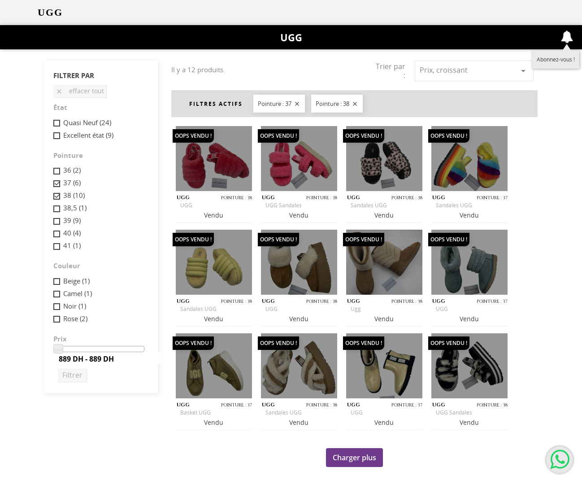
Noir (74, 305)
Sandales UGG (369, 205)
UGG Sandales (283, 205)
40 (72, 232)
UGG (291, 37)
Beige (76, 280)
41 (72, 245)
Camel (77, 293)
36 (72, 170)
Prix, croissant (474, 70)
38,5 (75, 207)
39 (72, 220)
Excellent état (88, 135)
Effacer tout (80, 91)
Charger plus (354, 458)
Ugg (356, 309)
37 (72, 182)
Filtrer (72, 375)
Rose (75, 318)
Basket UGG (195, 412)
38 (74, 195)
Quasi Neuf (87, 122)
